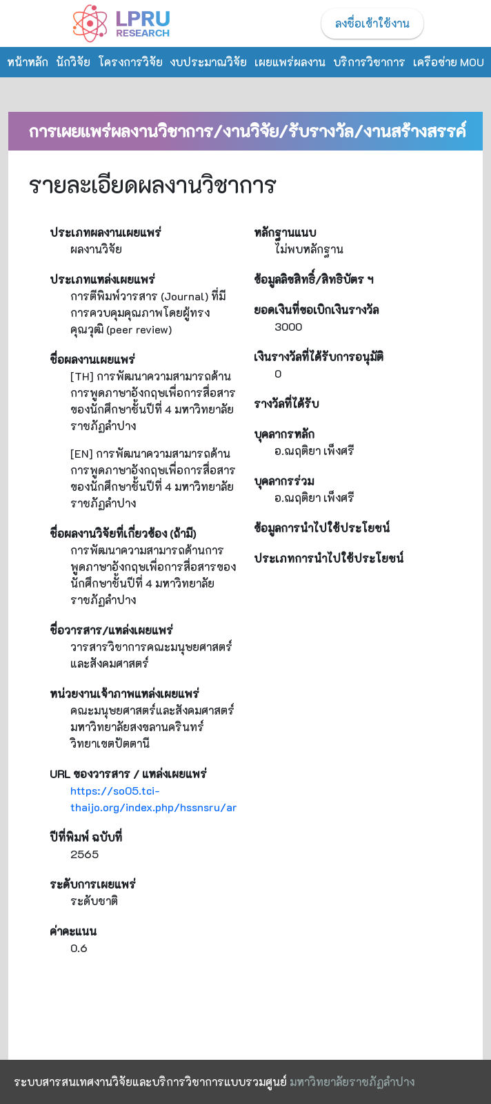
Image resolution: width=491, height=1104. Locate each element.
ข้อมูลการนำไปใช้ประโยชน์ (322, 528)
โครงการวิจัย (130, 62)
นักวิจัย (73, 62)
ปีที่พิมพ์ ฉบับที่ (86, 837)
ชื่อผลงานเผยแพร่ (92, 359)
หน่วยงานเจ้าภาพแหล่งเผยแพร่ (124, 693)
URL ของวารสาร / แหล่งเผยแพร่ (128, 773)
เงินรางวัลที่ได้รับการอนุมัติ (318, 356)
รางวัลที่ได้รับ (286, 403)
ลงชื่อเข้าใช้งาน (372, 23)
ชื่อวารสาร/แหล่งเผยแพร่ (111, 630)
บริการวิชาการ (369, 62)
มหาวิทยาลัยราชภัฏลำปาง (352, 1081)
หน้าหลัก (27, 62)
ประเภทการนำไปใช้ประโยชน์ (328, 558)
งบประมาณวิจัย (208, 62)
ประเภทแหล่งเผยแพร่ (102, 279)
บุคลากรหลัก (284, 434)
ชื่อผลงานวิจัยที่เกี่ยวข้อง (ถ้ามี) (123, 533)
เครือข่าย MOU (448, 62)
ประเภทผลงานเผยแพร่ (105, 232)
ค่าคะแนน (73, 931)
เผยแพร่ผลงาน (289, 62)
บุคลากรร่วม (284, 481)
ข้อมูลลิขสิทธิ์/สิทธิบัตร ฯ (313, 279)
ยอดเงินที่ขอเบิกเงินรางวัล (316, 309)
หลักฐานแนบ (285, 232)
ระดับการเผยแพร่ (93, 884)
